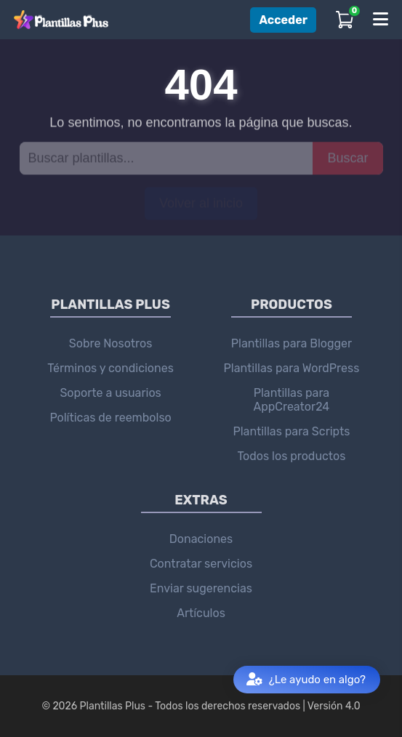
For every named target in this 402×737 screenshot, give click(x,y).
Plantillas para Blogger (291, 343)
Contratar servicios (201, 564)
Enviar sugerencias (201, 588)
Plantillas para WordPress (292, 368)
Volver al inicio (201, 203)
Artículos (201, 613)
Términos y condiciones (110, 368)
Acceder (283, 20)
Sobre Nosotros (111, 343)
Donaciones (201, 539)
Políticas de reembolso (110, 417)
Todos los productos (291, 456)
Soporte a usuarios (110, 393)
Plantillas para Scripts (291, 431)
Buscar (347, 157)
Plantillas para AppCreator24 (292, 400)
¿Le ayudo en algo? (306, 680)
